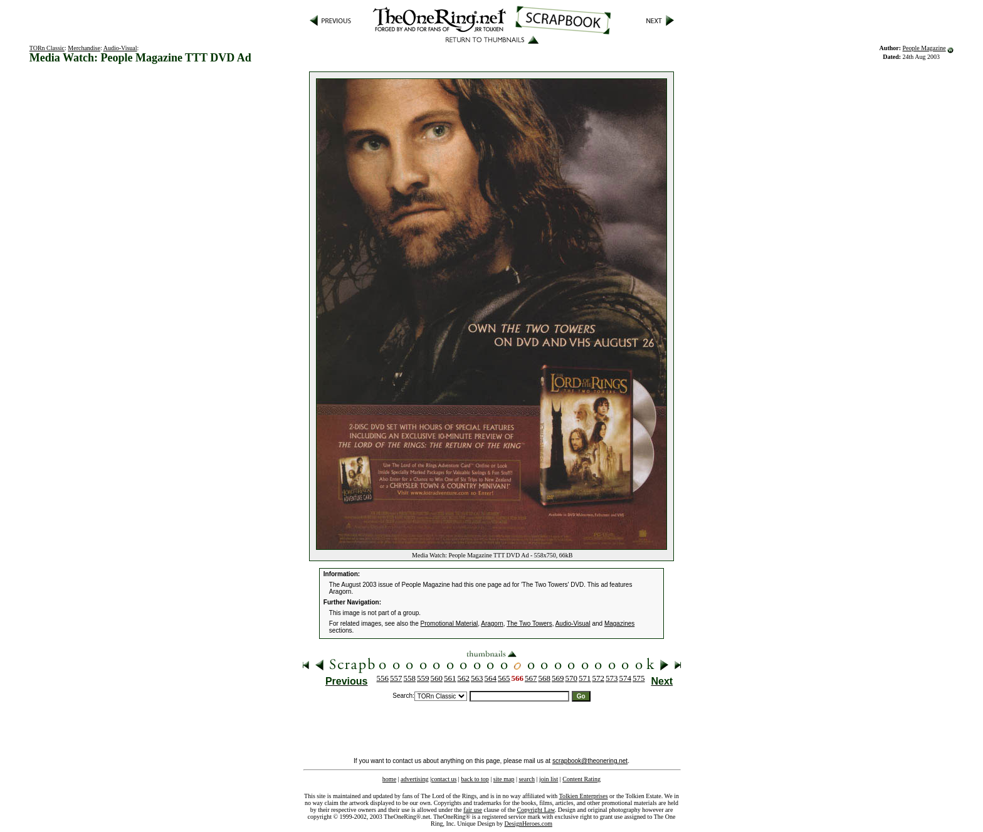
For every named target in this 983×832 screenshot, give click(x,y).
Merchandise (84, 48)
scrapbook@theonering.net (590, 760)
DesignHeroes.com (528, 823)
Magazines (619, 623)
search (526, 779)
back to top (474, 779)
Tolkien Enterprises (583, 796)
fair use (472, 809)
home (389, 779)
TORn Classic (47, 48)
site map (504, 779)
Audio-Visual (120, 48)
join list (548, 779)
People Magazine (924, 48)
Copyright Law (536, 809)
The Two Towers (529, 623)
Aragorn (492, 623)
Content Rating (581, 779)
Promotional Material (449, 623)
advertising (414, 779)
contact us (443, 779)
